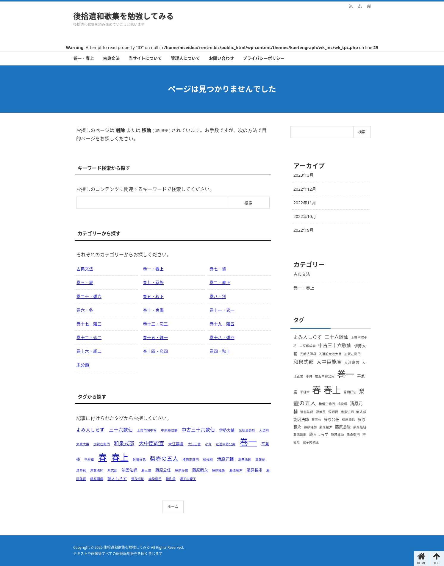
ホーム (173, 506)
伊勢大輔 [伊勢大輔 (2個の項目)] (226, 430)
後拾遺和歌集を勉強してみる (123, 16)
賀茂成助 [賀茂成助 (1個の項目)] (137, 479)
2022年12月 (304, 189)
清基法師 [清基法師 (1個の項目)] (244, 459)
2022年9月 (303, 230)
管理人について (185, 58)
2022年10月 (304, 216)
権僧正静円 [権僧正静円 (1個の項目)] (190, 459)
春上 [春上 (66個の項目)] (120, 457)
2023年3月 (303, 175)
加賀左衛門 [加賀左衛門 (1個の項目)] (101, 444)
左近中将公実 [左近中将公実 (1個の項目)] (225, 444)
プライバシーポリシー (263, 58)
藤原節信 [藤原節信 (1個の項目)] (181, 470)
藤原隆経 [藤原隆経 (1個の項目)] (359, 427)
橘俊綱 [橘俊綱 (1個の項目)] (208, 459)
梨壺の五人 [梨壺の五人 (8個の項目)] (164, 458)
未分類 (82, 365)
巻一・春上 (83, 58)
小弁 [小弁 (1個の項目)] (208, 444)
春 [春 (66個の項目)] (102, 457)
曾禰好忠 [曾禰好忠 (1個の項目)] (139, 459)
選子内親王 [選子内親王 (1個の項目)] (188, 479)
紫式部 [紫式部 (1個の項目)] (112, 470)
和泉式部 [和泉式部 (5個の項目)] (124, 443)
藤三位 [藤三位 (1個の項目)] (146, 470)
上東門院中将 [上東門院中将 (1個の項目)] (147, 430)
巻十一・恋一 (222, 310)
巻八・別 (218, 296)
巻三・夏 (84, 282)
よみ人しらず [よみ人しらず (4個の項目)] (90, 430)
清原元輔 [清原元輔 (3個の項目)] (225, 459)
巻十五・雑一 (155, 337)
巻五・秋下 (153, 296)
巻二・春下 (220, 282)
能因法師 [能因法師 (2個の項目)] (129, 470)
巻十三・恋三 (155, 324)
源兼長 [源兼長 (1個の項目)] (260, 459)
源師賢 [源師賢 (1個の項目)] (81, 470)
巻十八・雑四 (222, 337)
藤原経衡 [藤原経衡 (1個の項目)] (218, 470)
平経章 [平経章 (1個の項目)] (89, 459)
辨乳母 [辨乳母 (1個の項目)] (171, 479)
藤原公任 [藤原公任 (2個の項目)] (163, 470)
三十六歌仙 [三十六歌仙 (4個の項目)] (121, 430)
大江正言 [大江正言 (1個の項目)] (194, 444)
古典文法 (111, 58)
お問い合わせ (221, 58)
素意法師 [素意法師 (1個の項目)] (96, 470)
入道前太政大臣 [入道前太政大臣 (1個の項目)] (330, 354)
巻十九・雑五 (222, 324)
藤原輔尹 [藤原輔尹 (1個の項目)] (236, 470)
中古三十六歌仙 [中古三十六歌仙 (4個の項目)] (198, 430)
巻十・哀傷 (153, 310)
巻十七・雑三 (88, 324)
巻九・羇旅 (153, 282)
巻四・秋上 (220, 351)
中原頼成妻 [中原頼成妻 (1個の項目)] (169, 430)
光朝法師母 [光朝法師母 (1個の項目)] (247, 430)
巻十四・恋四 (155, 351)
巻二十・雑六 (88, 296)
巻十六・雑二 (88, 351)
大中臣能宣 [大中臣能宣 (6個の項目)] (151, 443)
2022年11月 (304, 203)
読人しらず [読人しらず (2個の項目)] (117, 478)
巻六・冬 (84, 310)
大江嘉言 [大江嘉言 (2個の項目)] (176, 443)
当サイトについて (145, 58)
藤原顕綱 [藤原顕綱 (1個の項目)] (96, 479)
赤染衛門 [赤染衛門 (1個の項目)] (155, 479)
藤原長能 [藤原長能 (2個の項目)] (254, 470)
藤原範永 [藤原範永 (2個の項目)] (200, 470)
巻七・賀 (218, 269)
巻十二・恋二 (88, 337)
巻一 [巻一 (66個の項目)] (248, 442)
